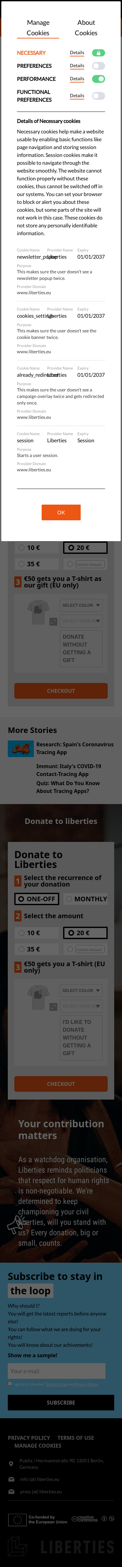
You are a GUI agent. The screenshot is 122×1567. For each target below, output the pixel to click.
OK (61, 512)
